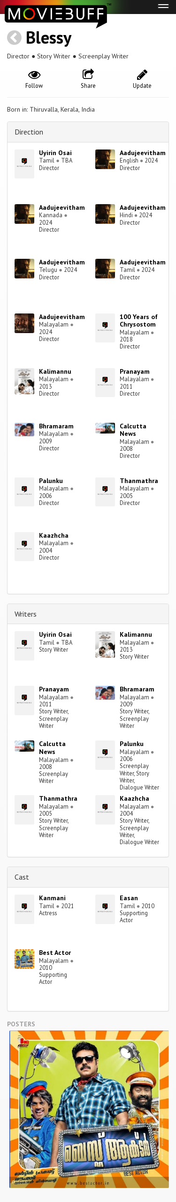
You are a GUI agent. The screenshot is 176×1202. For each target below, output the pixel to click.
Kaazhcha (54, 535)
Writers (26, 614)
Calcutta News (133, 430)
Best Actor (55, 952)
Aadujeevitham (143, 153)
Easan (129, 898)
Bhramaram (56, 426)
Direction (29, 131)
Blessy (48, 37)
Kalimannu (55, 371)
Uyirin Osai (55, 153)
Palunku (51, 481)
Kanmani (52, 898)
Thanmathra (139, 481)
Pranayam (135, 371)
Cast (22, 877)
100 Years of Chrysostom (139, 321)
